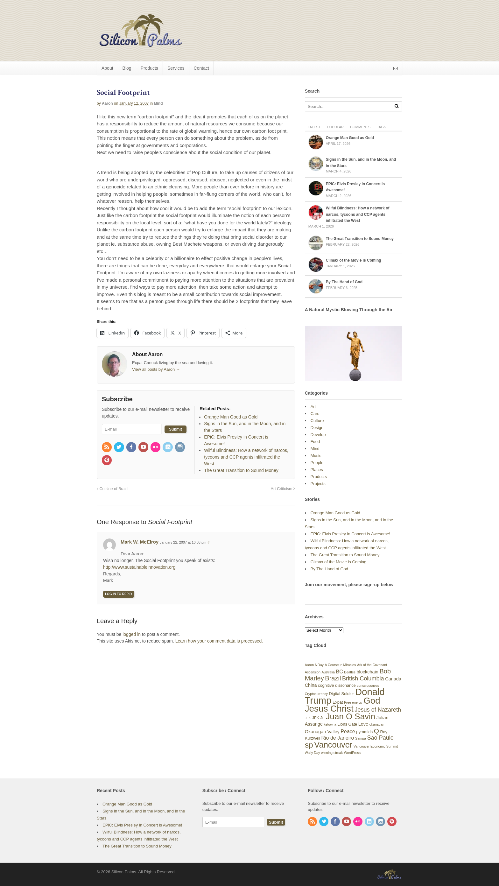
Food (315, 441)
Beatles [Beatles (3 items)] (349, 672)
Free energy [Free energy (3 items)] (353, 702)
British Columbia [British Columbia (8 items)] (363, 678)
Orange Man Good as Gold (350, 138)
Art (313, 406)
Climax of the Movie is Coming (353, 260)
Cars (315, 413)
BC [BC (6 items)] (339, 671)
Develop (318, 434)
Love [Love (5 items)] (363, 724)
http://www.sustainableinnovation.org (139, 567)
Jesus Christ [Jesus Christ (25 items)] (329, 709)
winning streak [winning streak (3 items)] (332, 753)
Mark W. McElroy (139, 542)
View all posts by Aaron (156, 369)
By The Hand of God (344, 282)
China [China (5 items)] (311, 685)
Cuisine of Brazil (113, 489)
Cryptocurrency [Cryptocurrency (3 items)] (316, 694)
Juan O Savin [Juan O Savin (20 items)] (351, 716)
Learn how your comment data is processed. (219, 640)
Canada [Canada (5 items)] (393, 678)
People (317, 462)
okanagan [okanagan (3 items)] (376, 724)
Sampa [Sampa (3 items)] (360, 738)
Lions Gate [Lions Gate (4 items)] (347, 724)
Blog (127, 68)
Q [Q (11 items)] (376, 731)
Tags (381, 127)
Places (317, 469)
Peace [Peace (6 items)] (348, 731)
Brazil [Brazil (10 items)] (333, 678)
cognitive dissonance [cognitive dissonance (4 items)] (337, 685)
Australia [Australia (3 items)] (327, 672)
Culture (317, 420)
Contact (201, 68)
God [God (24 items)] (371, 701)
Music (316, 455)
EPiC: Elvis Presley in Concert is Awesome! (350, 533)
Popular (335, 127)
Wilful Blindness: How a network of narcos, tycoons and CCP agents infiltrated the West (358, 214)
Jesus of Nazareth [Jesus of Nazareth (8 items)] (378, 710)
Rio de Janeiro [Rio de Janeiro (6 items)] (337, 738)
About (107, 68)
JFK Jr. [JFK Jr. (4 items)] (318, 717)
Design (317, 427)
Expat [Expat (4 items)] (338, 702)
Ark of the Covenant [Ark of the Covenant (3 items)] (372, 665)
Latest (314, 127)
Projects (318, 483)
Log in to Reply (118, 594)
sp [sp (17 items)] (309, 745)
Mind (158, 103)
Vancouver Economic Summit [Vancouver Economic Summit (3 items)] (376, 746)
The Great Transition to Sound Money (360, 238)
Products (149, 68)
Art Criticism (283, 489)
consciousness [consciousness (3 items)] (368, 685)
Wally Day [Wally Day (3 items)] (312, 753)
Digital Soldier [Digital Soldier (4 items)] (341, 693)
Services (176, 68)
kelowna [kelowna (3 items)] (330, 724)
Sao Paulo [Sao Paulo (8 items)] (380, 738)
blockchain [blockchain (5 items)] (367, 671)
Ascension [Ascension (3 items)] (312, 672)
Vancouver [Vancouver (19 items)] (333, 744)
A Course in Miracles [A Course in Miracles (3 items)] (340, 665)
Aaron (107, 103)
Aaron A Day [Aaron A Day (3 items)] (314, 665)
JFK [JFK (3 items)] (308, 718)
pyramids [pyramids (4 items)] (364, 731)
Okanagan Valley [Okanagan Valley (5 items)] (322, 731)
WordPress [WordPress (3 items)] (352, 753)
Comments (360, 127)
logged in (132, 634)
